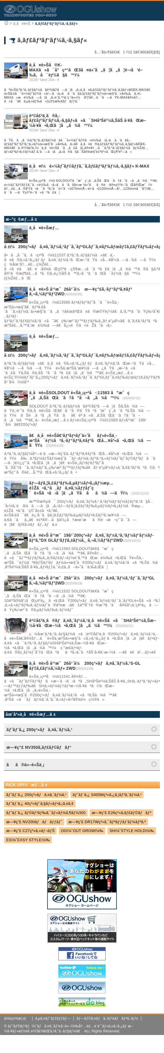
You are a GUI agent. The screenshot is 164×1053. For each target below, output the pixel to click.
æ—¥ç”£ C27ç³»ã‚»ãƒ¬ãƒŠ (30, 830)
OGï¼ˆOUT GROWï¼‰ (82, 830)
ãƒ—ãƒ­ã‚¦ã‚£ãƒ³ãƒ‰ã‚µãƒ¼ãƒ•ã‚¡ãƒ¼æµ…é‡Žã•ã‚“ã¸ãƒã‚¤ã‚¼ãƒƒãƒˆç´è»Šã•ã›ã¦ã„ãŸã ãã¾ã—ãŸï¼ (80, 488)
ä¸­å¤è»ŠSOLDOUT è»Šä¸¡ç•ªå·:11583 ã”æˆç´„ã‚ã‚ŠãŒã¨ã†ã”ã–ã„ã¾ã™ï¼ (79, 395)
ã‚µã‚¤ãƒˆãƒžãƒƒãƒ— (52, 1018)
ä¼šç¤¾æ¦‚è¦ (16, 1018)
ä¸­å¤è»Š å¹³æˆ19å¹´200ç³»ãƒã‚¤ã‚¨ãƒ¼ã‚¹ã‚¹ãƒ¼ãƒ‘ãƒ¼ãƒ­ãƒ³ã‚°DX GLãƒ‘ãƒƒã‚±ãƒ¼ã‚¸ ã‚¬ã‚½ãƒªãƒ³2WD (91, 538)
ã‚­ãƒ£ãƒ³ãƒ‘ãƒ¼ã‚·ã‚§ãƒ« (56, 24)
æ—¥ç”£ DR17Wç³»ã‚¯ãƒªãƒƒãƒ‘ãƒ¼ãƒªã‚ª (107, 822)
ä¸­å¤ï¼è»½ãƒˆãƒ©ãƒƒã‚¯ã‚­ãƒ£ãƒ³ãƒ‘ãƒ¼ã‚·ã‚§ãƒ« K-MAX (89, 166)
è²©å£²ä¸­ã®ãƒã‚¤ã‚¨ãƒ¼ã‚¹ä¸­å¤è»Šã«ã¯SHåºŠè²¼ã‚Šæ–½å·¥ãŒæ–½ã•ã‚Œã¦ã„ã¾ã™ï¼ (92, 623)
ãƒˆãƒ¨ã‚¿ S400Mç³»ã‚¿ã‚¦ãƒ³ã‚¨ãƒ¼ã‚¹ (107, 794)
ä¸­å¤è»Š (21, 24)
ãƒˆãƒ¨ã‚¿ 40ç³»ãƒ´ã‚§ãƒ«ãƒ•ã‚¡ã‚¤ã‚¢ (40, 803)
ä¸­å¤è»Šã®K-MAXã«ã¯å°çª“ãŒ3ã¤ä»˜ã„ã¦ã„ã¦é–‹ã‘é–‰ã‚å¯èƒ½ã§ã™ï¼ (86, 70)
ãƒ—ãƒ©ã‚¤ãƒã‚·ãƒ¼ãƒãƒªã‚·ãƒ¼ (107, 1018)
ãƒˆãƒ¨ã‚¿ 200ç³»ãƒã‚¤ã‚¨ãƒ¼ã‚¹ (36, 794)
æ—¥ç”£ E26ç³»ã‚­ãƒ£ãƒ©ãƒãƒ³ (121, 812)
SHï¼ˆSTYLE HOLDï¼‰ (131, 830)
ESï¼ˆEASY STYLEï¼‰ (28, 840)
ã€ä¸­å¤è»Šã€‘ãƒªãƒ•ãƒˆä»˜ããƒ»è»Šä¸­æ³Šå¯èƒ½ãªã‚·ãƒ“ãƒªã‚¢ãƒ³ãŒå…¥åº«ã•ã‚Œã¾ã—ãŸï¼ (90, 440)
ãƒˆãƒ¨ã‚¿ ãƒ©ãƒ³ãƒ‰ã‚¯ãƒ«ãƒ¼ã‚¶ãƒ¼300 (46, 812)
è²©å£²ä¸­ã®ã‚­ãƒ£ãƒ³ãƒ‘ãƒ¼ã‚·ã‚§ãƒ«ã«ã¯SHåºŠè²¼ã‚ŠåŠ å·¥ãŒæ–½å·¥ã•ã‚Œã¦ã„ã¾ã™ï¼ (87, 120)
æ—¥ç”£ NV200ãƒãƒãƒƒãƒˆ (34, 822)
